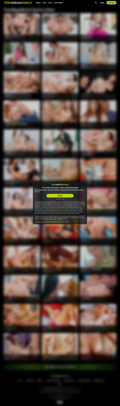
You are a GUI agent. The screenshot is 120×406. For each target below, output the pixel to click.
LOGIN (102, 3)
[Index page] (18, 3)
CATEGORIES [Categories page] (58, 2)
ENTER (60, 196)
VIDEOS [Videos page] (38, 2)
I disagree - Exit (60, 199)
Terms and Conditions (62, 209)
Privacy (37, 219)
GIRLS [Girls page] (44, 2)
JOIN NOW (111, 3)
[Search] (96, 3)
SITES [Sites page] (50, 2)
